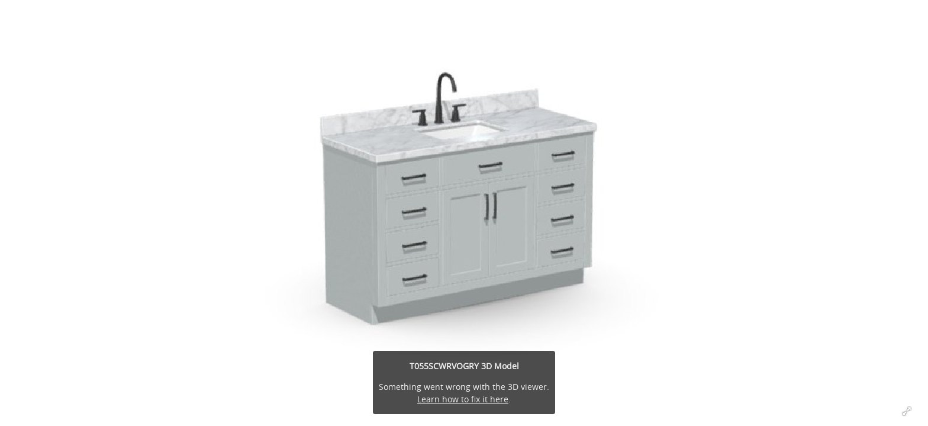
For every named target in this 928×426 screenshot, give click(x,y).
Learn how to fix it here (462, 399)
